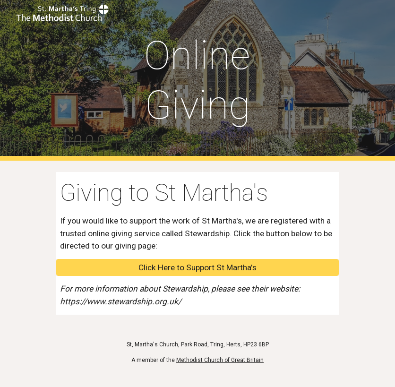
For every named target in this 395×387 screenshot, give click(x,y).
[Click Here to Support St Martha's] (197, 267)
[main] (198, 80)
